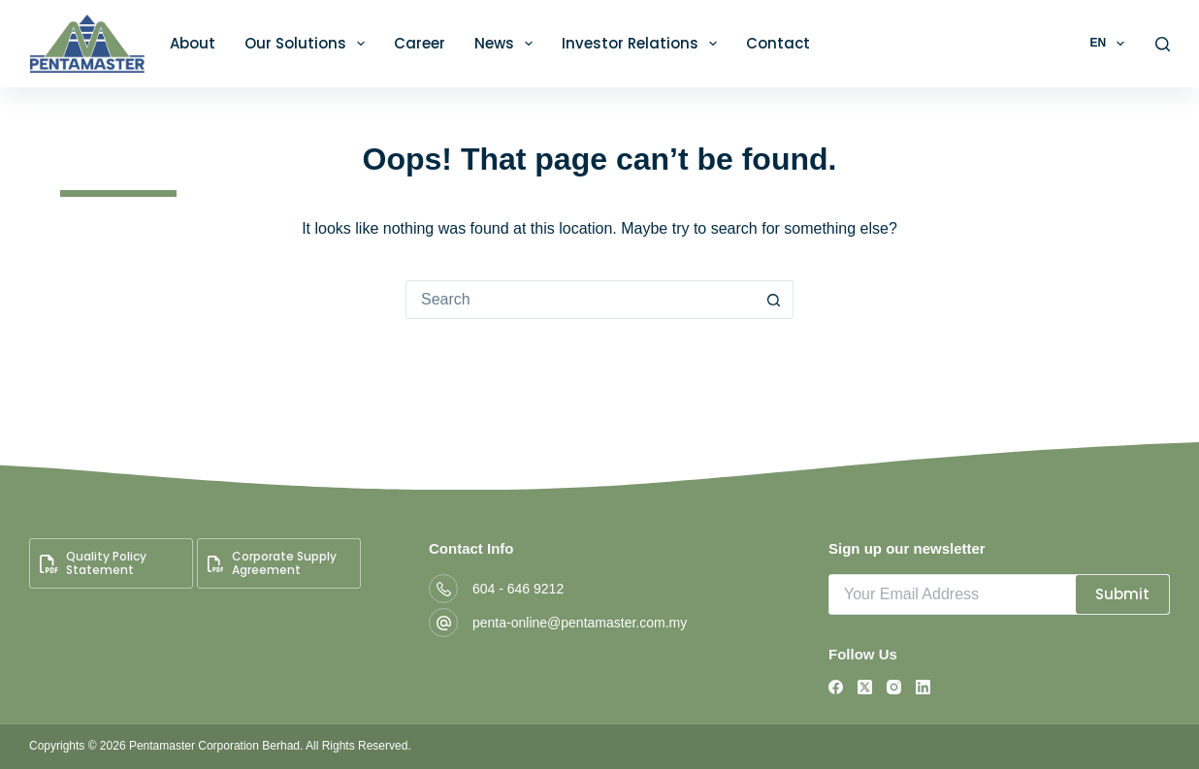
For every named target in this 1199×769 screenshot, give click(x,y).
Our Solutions (308, 43)
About (192, 43)
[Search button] (774, 299)
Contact (778, 43)
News (507, 43)
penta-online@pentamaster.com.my (579, 622)
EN (1110, 43)
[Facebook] (835, 687)
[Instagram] (894, 687)
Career (419, 43)
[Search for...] (580, 299)
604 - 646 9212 (518, 588)
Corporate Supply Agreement (272, 563)
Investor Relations (643, 43)
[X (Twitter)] (865, 687)
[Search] (1162, 44)
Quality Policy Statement (93, 563)
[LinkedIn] (923, 687)
